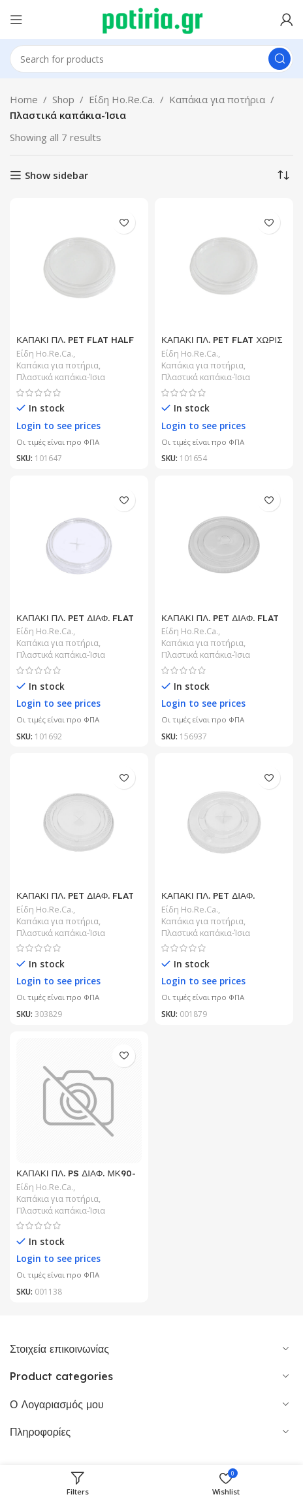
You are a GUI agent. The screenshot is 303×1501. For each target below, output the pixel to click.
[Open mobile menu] (16, 20)
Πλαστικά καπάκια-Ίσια (60, 377)
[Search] (151, 59)
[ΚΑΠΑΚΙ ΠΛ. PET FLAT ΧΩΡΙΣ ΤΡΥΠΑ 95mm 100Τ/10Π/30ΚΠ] (224, 267)
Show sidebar (56, 175)
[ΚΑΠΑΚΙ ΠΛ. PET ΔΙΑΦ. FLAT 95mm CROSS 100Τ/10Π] (79, 544)
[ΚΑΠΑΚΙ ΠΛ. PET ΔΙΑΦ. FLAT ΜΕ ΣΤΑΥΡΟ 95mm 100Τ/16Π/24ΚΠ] (79, 822)
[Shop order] (283, 175)
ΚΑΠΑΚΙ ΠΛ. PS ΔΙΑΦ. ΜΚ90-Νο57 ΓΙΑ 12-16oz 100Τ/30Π (76, 1178)
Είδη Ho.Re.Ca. (122, 99)
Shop (63, 99)
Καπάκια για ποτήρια (217, 99)
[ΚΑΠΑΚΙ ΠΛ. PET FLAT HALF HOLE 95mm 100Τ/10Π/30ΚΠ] (79, 267)
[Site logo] (151, 18)
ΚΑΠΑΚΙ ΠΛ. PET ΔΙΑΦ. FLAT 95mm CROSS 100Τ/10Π (75, 623)
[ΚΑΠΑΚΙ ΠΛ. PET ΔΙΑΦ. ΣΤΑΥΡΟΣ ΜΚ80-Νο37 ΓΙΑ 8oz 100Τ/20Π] (224, 822)
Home (24, 99)
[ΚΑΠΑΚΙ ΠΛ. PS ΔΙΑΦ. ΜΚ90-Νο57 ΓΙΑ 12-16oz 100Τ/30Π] (79, 1100)
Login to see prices (58, 426)
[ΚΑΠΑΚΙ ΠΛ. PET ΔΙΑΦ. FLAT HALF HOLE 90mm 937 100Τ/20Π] (224, 544)
